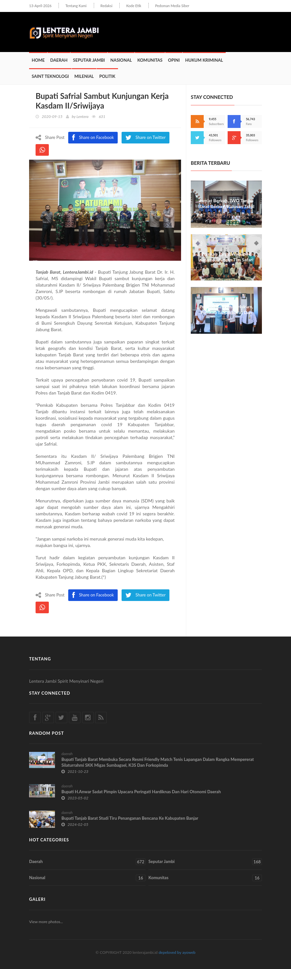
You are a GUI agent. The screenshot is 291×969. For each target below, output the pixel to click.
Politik (107, 76)
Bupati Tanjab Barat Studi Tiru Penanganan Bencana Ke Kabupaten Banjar (129, 818)
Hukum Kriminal (204, 60)
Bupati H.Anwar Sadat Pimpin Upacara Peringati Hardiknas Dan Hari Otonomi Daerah (141, 791)
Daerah (59, 60)
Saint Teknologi (50, 76)
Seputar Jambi (89, 60)
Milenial (84, 76)
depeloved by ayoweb (176, 952)
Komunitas (150, 60)
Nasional (121, 60)
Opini (173, 60)
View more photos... (46, 921)
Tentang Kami (76, 6)
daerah (67, 753)
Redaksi (107, 6)
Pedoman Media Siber (172, 6)
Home (38, 60)
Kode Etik (133, 6)
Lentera (83, 116)
